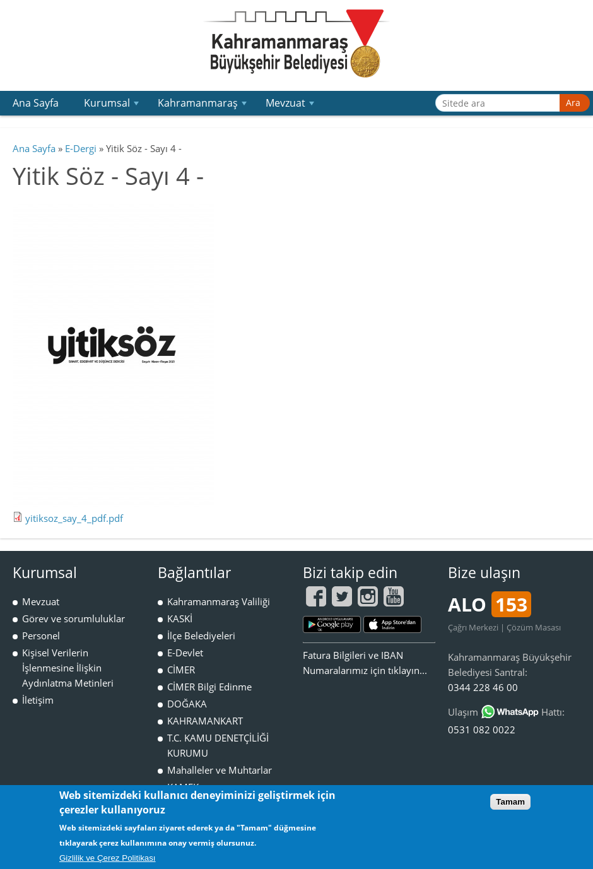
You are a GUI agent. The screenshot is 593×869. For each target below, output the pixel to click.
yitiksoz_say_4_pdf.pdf (74, 518)
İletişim (38, 700)
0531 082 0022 (481, 729)
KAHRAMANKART (205, 720)
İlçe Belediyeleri (201, 635)
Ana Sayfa (36, 103)
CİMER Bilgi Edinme (209, 686)
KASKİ (179, 618)
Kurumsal (113, 105)
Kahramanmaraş (204, 105)
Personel (41, 635)
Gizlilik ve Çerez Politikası (107, 858)
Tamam (510, 802)
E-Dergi (81, 148)
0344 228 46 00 (483, 687)
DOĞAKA (187, 703)
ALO (489, 604)
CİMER (181, 669)
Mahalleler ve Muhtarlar (219, 770)
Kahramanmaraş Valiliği (218, 601)
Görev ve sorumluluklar (73, 618)
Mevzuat (291, 105)
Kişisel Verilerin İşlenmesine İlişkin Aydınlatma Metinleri (68, 667)
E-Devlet (185, 652)
